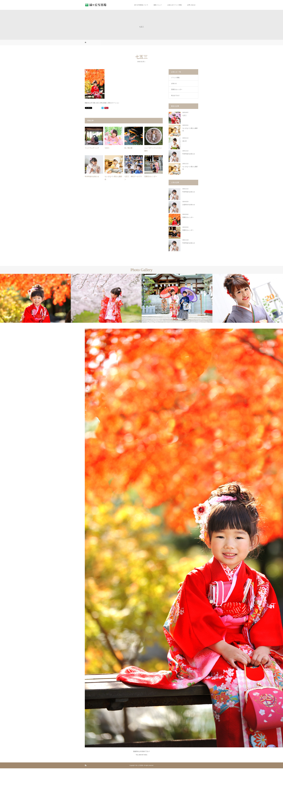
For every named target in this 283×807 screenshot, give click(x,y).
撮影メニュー (158, 5)
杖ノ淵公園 (128, 148)
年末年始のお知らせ (92, 176)
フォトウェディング (92, 148)
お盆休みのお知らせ (188, 204)
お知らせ (174, 83)
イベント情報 (175, 77)
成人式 (184, 141)
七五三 (107, 148)
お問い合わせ (191, 5)
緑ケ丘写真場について (141, 5)
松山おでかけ (175, 95)
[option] (35, 298)
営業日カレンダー (150, 176)
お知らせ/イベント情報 (174, 5)
